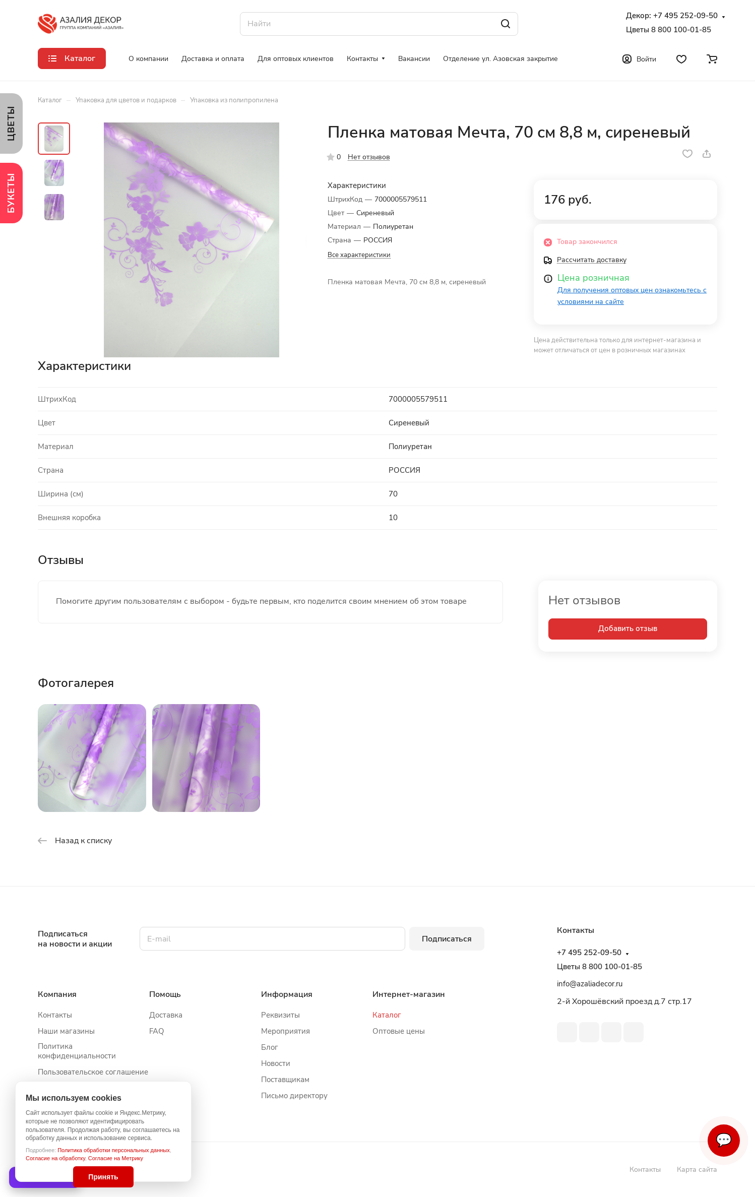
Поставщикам (285, 1080)
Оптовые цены (398, 1031)
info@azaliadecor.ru (589, 984)
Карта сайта (697, 1169)
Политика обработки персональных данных (113, 1150)
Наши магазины (66, 1031)
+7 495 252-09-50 (685, 16)
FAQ (156, 1031)
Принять (103, 1177)
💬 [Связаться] (724, 1140)
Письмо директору (294, 1096)
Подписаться (447, 938)
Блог (269, 1047)
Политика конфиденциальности (77, 1051)
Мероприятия (285, 1031)
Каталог (386, 1015)
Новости (275, 1063)
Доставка (165, 1015)
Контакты (55, 1015)
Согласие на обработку (55, 1158)
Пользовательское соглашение (93, 1072)
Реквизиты (280, 1015)
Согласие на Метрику (115, 1158)
